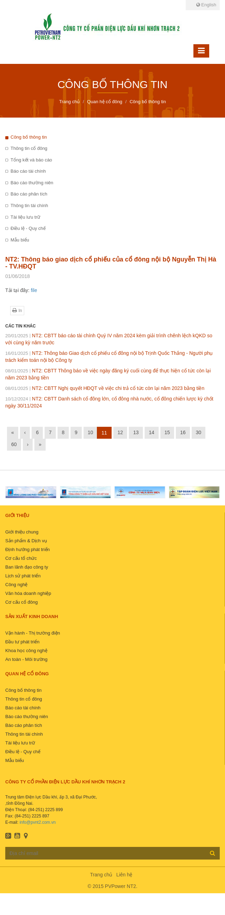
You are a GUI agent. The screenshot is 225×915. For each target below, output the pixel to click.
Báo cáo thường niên (32, 182)
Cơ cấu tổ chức (21, 558)
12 (120, 432)
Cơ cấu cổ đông (21, 602)
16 (183, 432)
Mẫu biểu (20, 240)
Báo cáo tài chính (28, 171)
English (206, 4)
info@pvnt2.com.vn (38, 822)
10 (90, 432)
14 (151, 432)
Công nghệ (16, 584)
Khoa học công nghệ (26, 650)
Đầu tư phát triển (22, 641)
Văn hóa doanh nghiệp (28, 593)
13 (136, 432)
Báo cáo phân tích (29, 194)
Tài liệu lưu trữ (25, 217)
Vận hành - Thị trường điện (32, 633)
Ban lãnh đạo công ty (26, 567)
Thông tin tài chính (29, 205)
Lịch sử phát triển (23, 575)
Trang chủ (101, 874)
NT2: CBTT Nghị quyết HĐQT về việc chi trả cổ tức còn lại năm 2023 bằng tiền (104, 388)
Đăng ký (212, 853)
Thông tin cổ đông (29, 148)
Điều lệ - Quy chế (28, 228)
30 (198, 432)
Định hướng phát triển (27, 549)
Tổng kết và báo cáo (31, 160)
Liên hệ (124, 874)
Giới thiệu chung (22, 532)
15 (167, 432)
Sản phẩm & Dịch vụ (26, 540)
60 (14, 444)
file (34, 290)
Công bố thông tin (29, 137)
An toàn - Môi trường (26, 659)
